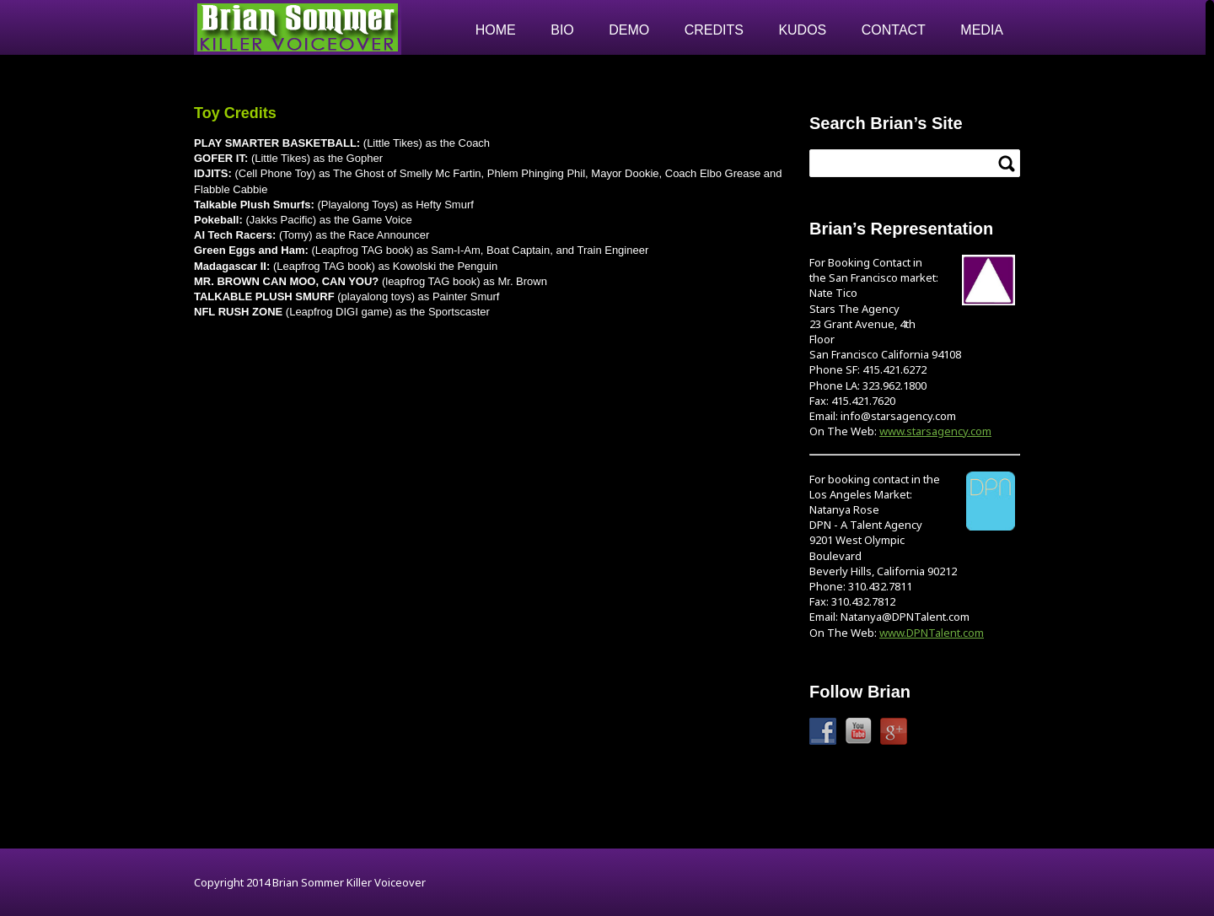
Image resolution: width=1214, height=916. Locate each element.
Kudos (802, 30)
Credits (714, 30)
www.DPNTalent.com (931, 632)
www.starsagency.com (935, 431)
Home (495, 30)
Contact (894, 30)
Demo (629, 30)
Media (981, 30)
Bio (562, 30)
